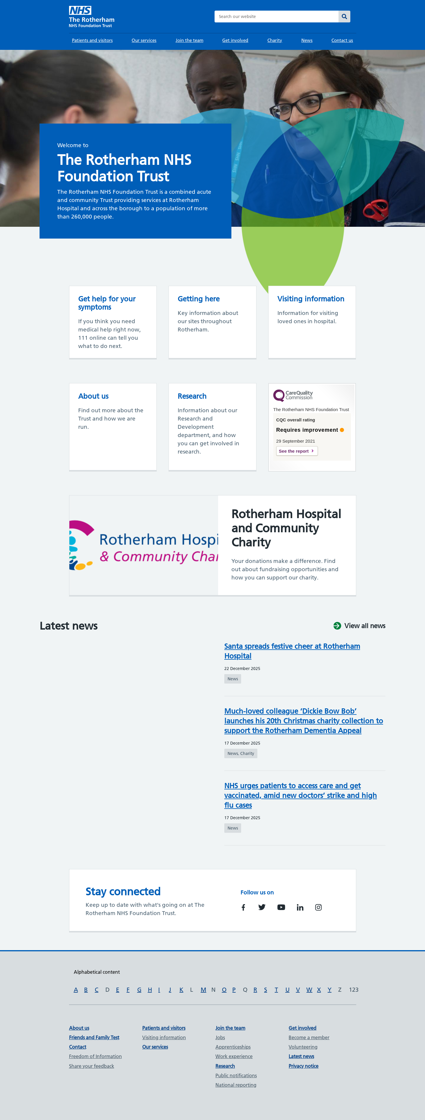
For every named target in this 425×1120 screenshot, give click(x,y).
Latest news (301, 1056)
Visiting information (164, 1037)
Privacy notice (303, 1066)
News (307, 40)
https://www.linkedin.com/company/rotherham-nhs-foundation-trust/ (300, 907)
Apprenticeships (233, 1047)
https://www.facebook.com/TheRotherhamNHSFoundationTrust (243, 907)
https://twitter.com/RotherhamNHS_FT (262, 907)
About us (79, 1028)
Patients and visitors (92, 40)
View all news (364, 626)
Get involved (235, 40)
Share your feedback (91, 1066)
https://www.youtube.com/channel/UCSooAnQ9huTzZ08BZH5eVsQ (281, 907)
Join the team (189, 40)
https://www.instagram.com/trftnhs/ (318, 907)
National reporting (235, 1085)
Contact (77, 1047)
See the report (294, 451)
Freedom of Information (95, 1056)
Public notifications (236, 1075)
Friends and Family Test (94, 1037)
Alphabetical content (97, 972)
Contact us (342, 40)
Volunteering (303, 1047)
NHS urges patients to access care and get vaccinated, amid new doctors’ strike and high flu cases (300, 795)
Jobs (220, 1037)
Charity (274, 40)
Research (225, 1066)
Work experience (234, 1056)
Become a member (309, 1037)
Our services (144, 40)
